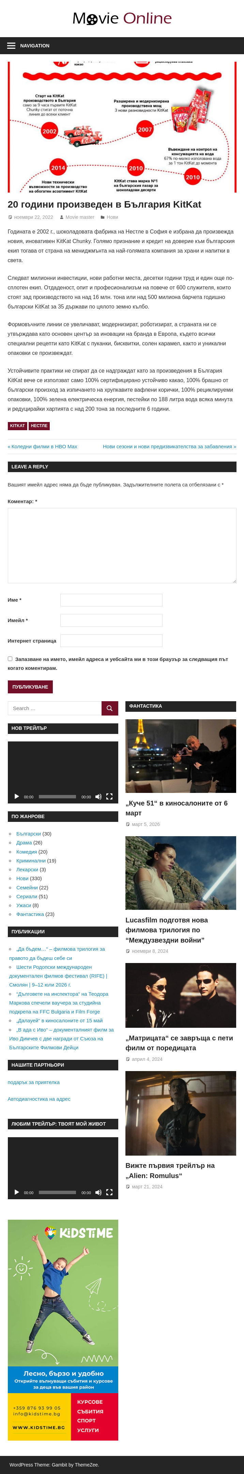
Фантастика (30, 914)
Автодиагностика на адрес (39, 1099)
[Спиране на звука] (98, 796)
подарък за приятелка (34, 1082)
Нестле (39, 425)
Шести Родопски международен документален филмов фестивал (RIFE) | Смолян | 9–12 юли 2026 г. (58, 976)
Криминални (31, 860)
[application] (63, 772)
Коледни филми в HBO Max (44, 446)
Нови (112, 217)
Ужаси (23, 905)
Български (28, 834)
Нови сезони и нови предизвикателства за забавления (167, 446)
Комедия (26, 852)
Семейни (27, 887)
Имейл (18, 620)
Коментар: (22, 501)
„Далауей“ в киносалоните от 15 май (59, 1020)
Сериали (26, 896)
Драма (24, 842)
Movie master (80, 217)
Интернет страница (32, 641)
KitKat (17, 425)
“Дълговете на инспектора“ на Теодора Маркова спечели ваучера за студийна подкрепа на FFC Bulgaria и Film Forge (58, 1003)
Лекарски (27, 869)
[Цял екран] (109, 796)
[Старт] (16, 796)
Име (14, 600)
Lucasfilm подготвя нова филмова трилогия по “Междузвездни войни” (166, 930)
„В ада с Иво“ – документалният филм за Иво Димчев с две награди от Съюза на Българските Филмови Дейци (61, 1039)
